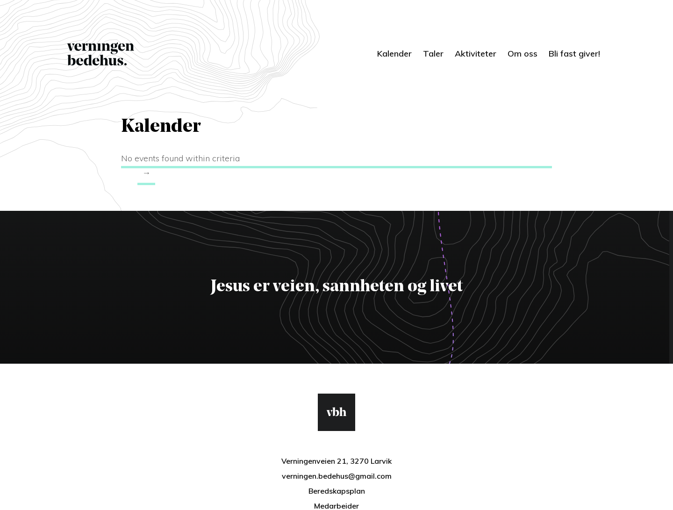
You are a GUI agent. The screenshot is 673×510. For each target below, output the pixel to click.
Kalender (394, 53)
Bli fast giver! (574, 53)
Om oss (522, 53)
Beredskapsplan (336, 491)
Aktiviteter (475, 53)
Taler (433, 53)
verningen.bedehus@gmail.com (337, 476)
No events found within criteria (180, 158)
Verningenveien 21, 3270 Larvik (336, 461)
